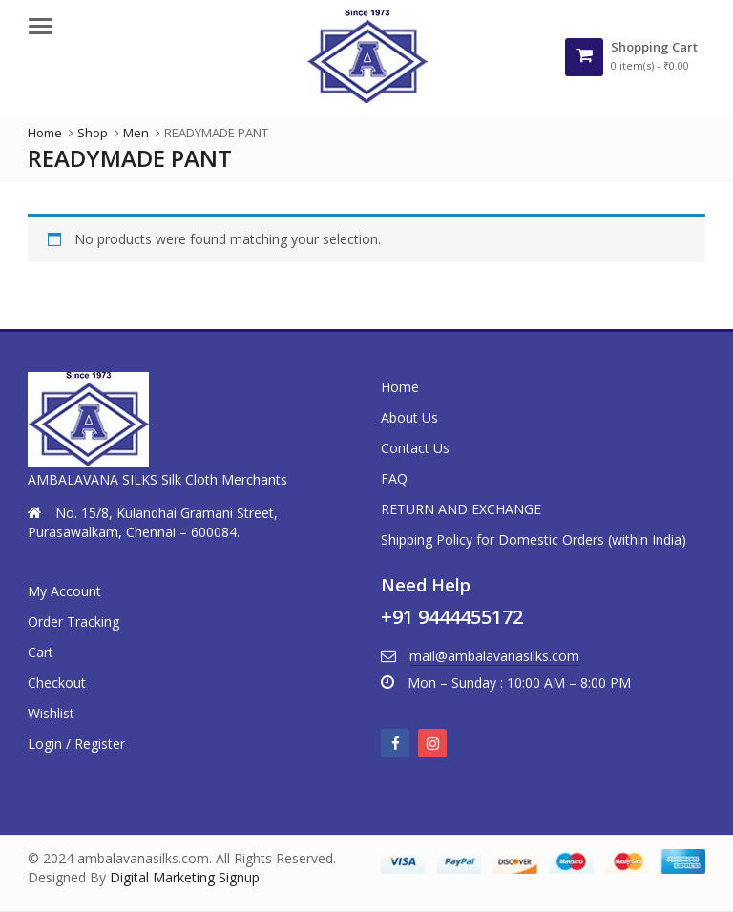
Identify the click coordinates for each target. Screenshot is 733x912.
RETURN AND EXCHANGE (461, 509)
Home (400, 387)
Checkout (57, 683)
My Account (64, 591)
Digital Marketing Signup (185, 877)
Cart (40, 652)
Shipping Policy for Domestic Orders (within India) (533, 539)
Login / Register (76, 744)
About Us (409, 417)
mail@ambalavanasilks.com (494, 656)
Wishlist (51, 713)
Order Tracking (73, 621)
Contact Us (415, 448)
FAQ (394, 478)
